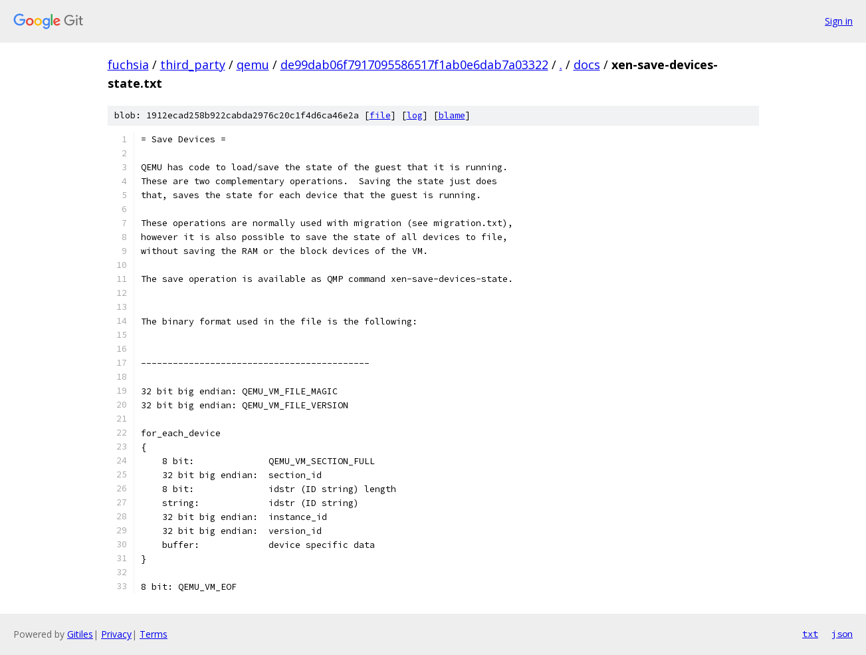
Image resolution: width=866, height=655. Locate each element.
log (415, 115)
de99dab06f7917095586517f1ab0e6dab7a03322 (414, 64)
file (380, 115)
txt (810, 634)
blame (452, 115)
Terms (153, 634)
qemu (253, 64)
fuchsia (128, 64)
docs (587, 64)
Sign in (839, 21)
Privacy (116, 634)
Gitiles (80, 634)
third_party (192, 64)
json (842, 634)
